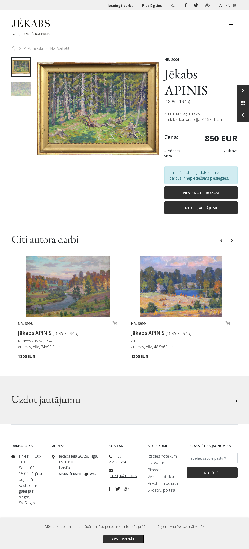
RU (235, 5)
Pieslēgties (152, 5)
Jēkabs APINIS (186, 82)
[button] (222, 240)
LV (220, 5)
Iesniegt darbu (121, 5)
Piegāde (154, 469)
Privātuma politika (163, 483)
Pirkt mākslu (33, 48)
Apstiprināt (123, 539)
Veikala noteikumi (162, 476)
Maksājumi (157, 463)
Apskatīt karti (70, 474)
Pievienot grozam (201, 193)
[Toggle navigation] (231, 26)
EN (228, 5)
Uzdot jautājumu (201, 208)
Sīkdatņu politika (161, 490)
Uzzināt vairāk (193, 526)
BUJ (174, 5)
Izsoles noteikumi (163, 456)
